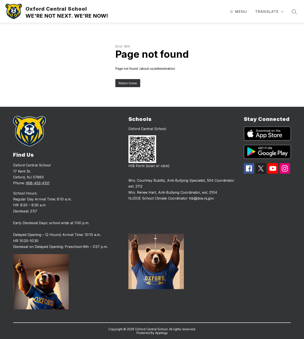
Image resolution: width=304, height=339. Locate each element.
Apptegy (161, 333)
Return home (128, 83)
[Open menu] (238, 11)
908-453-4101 (38, 183)
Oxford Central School (147, 129)
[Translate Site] (269, 11)
